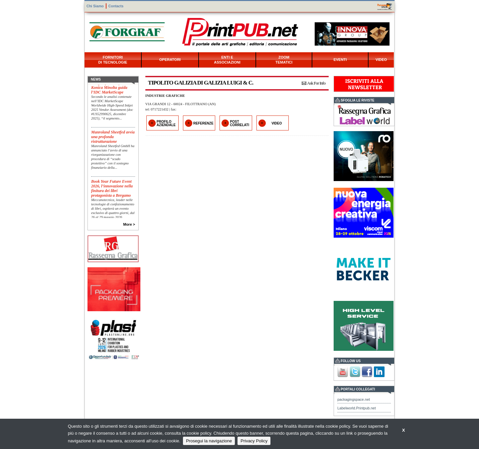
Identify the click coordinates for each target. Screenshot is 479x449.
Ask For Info (316, 83)
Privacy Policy (253, 440)
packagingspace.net (353, 399)
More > (129, 224)
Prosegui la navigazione (209, 440)
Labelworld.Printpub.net (356, 408)
